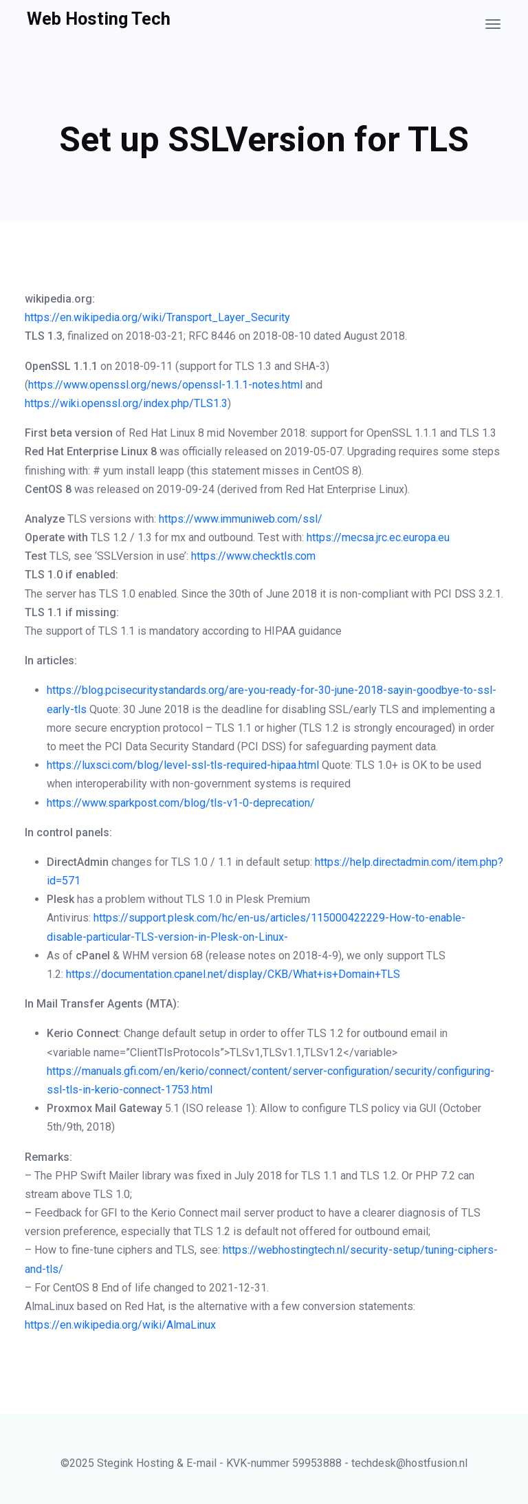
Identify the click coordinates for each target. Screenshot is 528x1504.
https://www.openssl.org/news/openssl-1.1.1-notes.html (165, 384)
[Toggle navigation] (493, 24)
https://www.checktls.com (253, 556)
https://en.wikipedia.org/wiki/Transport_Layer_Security (157, 317)
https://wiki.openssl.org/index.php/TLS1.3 (126, 403)
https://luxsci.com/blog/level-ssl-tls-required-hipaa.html (183, 765)
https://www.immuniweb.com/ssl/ (240, 518)
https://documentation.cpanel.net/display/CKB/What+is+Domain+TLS (233, 974)
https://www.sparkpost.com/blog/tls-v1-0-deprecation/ (181, 802)
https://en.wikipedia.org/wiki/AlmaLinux (120, 1324)
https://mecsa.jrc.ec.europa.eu (378, 537)
